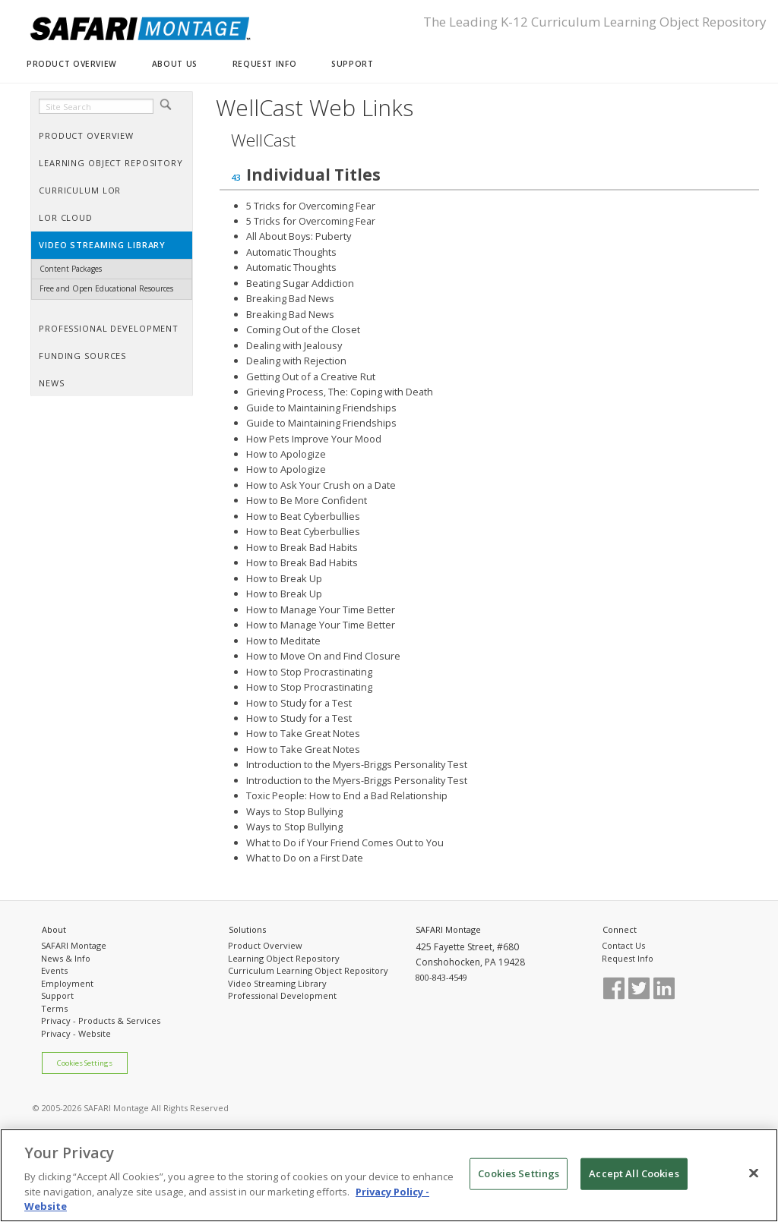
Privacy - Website (76, 1033)
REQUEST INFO (264, 63)
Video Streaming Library (277, 983)
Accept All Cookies (633, 1173)
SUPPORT (352, 63)
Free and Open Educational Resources (106, 288)
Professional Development (282, 995)
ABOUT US (175, 63)
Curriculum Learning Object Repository (308, 970)
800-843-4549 (441, 977)
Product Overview (265, 945)
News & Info (65, 958)
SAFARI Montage (73, 945)
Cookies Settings (84, 1063)
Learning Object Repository (284, 958)
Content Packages (71, 268)
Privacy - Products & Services (100, 1020)
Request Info (627, 958)
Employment (67, 983)
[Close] (753, 1173)
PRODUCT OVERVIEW (72, 63)
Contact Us (623, 945)
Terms (54, 1008)
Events (54, 970)
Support (57, 995)
